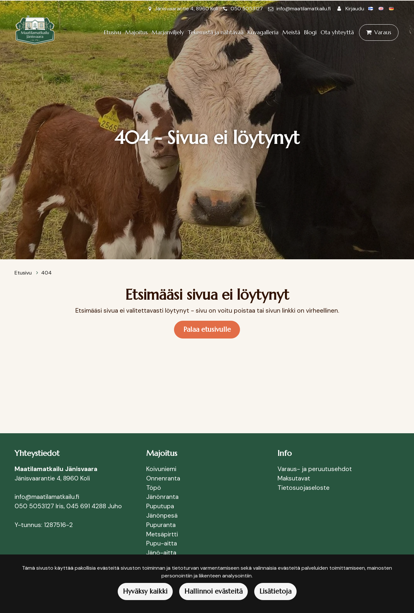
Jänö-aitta (161, 553)
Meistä (291, 32)
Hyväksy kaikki (145, 591)
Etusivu (112, 32)
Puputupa (160, 506)
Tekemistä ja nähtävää (216, 32)
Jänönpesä (162, 515)
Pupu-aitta (161, 543)
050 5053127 (247, 8)
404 (46, 272)
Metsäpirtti (162, 534)
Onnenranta (163, 478)
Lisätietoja (275, 591)
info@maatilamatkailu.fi (304, 8)
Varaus (382, 32)
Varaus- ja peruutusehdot (315, 469)
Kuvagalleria (262, 32)
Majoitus (136, 32)
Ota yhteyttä (337, 32)
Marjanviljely (168, 32)
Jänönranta (162, 497)
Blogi (310, 32)
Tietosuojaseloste (304, 488)
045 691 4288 (86, 506)
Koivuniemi (161, 469)
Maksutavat (294, 478)
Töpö (153, 488)
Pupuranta (161, 525)
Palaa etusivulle (207, 329)
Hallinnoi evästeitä (213, 591)
